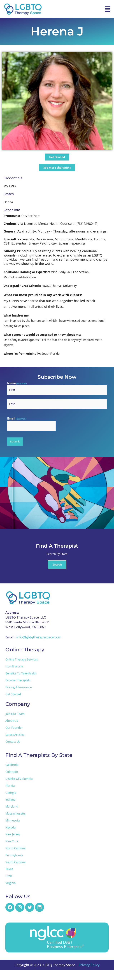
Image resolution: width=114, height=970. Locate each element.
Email (16, 418)
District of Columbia (19, 779)
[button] (107, 9)
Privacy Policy (89, 965)
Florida (10, 786)
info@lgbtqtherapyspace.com (38, 637)
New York (11, 841)
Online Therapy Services (21, 659)
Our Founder (14, 728)
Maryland (11, 806)
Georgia (10, 793)
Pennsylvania (14, 855)
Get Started (13, 694)
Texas (9, 869)
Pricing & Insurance (18, 687)
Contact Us (12, 742)
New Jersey (12, 834)
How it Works (14, 666)
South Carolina (15, 862)
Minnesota (12, 820)
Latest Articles (14, 735)
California (11, 765)
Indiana (10, 799)
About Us (11, 721)
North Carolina (15, 848)
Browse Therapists (18, 680)
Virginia (10, 883)
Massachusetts (15, 813)
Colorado (11, 772)
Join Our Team (15, 714)
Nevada (10, 827)
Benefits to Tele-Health (21, 673)
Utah (8, 876)
